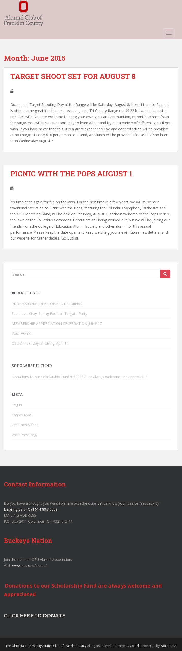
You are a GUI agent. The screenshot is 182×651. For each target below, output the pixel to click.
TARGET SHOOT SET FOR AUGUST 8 (73, 76)
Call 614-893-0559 (43, 509)
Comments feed (25, 424)
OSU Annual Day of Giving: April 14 (40, 343)
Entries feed (21, 414)
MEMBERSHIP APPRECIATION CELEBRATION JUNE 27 (57, 323)
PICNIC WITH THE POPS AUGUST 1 (71, 173)
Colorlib (136, 646)
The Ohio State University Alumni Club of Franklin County (46, 646)
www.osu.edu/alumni (29, 565)
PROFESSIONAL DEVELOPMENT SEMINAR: (48, 303)
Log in (17, 405)
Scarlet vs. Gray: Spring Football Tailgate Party (49, 313)
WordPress (168, 646)
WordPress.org (24, 434)
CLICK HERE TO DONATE (34, 615)
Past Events (21, 333)
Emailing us (13, 509)
